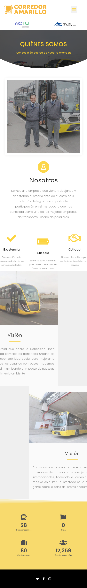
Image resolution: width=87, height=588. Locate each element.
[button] (74, 9)
